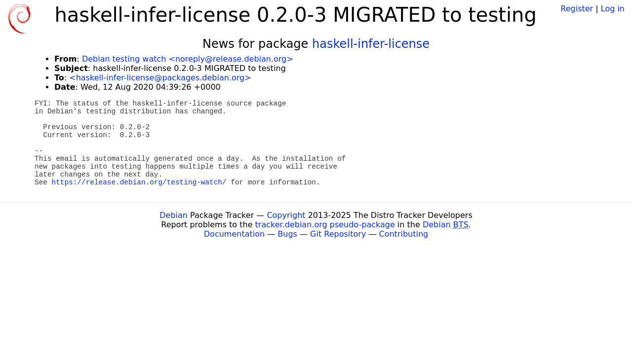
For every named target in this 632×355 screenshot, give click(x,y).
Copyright (286, 215)
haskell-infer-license (371, 44)
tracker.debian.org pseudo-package (325, 224)
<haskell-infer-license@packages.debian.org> (160, 77)
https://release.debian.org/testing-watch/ (139, 182)
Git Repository (338, 234)
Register (576, 8)
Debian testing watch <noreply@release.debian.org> (187, 59)
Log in (613, 8)
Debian (173, 215)
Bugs (287, 234)
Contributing (404, 234)
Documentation (234, 234)
